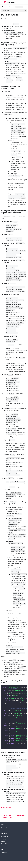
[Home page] (2, 7)
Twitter (3, 844)
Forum (3, 839)
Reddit (3, 841)
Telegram (4, 836)
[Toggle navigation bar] (2, 2)
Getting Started (5, 828)
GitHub (3, 852)
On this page (5, 10)
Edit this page (6, 807)
